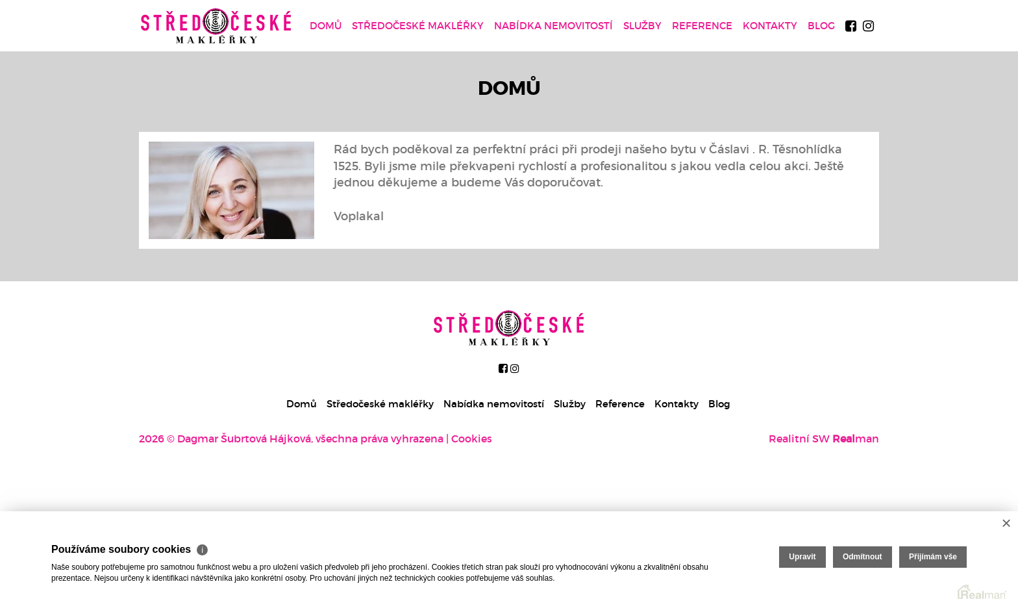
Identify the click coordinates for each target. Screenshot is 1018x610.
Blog (821, 25)
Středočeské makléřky (418, 25)
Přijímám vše (933, 556)
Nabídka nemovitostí (553, 25)
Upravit (802, 556)
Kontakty (770, 25)
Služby (642, 25)
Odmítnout (862, 556)
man (855, 438)
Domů (325, 25)
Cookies (471, 438)
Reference (702, 25)
